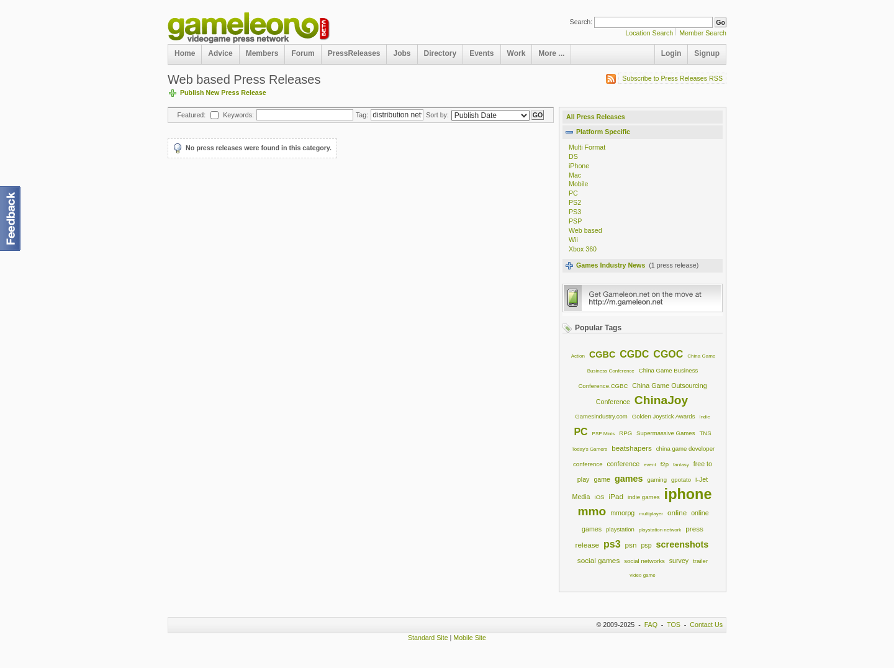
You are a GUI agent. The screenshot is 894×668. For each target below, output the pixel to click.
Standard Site (428, 637)
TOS (673, 624)
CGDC (634, 354)
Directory (440, 53)
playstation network (660, 530)
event (650, 464)
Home (184, 53)
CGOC (668, 354)
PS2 (575, 202)
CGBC (602, 354)
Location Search (649, 33)
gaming (657, 479)
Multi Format (587, 147)
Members (262, 53)
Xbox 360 (583, 249)
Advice (220, 53)
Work (516, 53)
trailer (700, 560)
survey (679, 560)
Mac (575, 175)
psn (631, 545)
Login (671, 53)
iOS (600, 497)
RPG (625, 433)
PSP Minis (603, 433)
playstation (620, 529)
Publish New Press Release (223, 92)
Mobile (578, 183)
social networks (644, 560)
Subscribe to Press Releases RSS (670, 79)
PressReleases (354, 53)
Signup (707, 53)
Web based (585, 230)
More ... (551, 53)
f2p (665, 464)
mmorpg (622, 513)
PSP (575, 221)
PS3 (575, 211)
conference (623, 463)
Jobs (401, 53)
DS (573, 156)
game (602, 479)
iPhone (579, 165)
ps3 (612, 544)
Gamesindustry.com (601, 416)
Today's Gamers (590, 449)
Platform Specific (603, 131)
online (677, 512)
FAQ (650, 624)
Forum (302, 53)
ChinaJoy (661, 400)
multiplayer (651, 514)
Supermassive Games (665, 433)
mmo (591, 511)
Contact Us (706, 624)
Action (578, 356)
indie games (644, 497)
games (629, 479)
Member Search (702, 33)
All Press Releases (595, 116)
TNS (705, 433)
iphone (688, 494)
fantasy (681, 464)
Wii (573, 239)
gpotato (681, 479)
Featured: (192, 115)
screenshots (682, 544)
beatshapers (632, 448)
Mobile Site (469, 637)
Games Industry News (610, 265)
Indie (704, 417)
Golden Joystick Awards (663, 416)
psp (646, 545)
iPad (615, 496)
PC (573, 193)
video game (642, 575)
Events (481, 53)
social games (598, 560)
